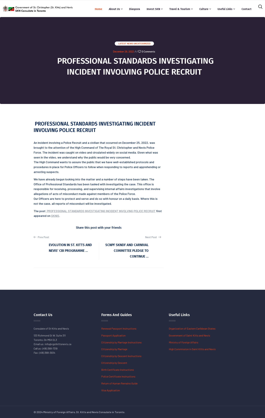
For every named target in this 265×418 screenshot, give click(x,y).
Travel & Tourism (179, 9)
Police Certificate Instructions (118, 376)
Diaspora (134, 9)
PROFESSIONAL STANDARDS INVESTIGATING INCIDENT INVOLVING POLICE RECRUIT (100, 211)
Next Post (153, 237)
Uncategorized (142, 43)
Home (98, 9)
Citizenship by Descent (114, 362)
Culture (203, 9)
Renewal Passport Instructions (118, 328)
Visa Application (110, 390)
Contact (246, 9)
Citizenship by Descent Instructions (121, 356)
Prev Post (41, 237)
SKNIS (55, 216)
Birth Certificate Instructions (117, 369)
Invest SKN (153, 9)
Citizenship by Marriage (114, 349)
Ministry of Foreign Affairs (183, 342)
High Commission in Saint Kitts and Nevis (192, 349)
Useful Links (225, 9)
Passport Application (113, 335)
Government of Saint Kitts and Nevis (189, 335)
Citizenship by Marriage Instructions (121, 342)
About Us (114, 9)
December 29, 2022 (123, 51)
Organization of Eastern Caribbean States (192, 328)
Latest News (125, 43)
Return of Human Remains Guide (119, 383)
